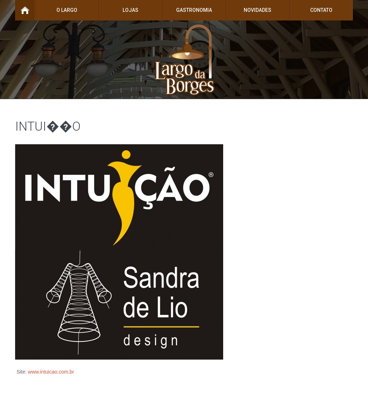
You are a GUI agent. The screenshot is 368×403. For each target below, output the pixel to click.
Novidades (257, 10)
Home (24, 10)
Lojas (130, 10)
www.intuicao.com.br (51, 372)
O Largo (66, 10)
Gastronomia (194, 10)
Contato (321, 10)
